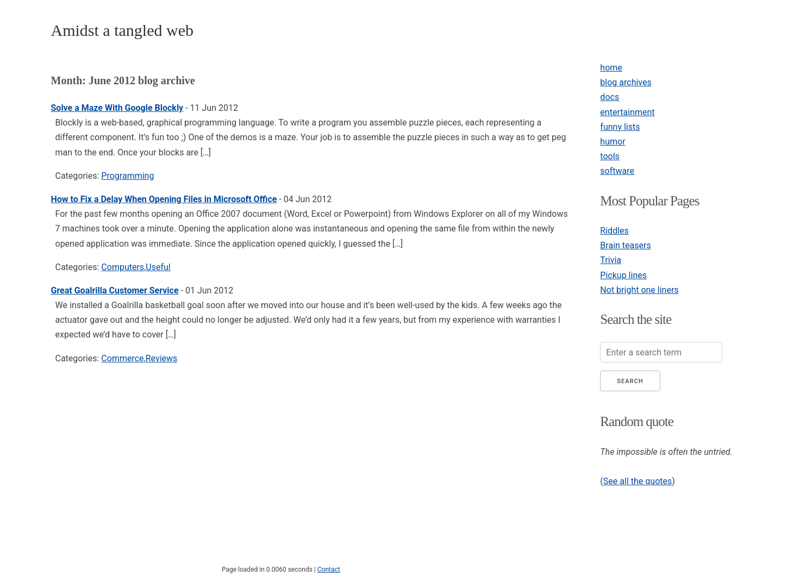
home (611, 67)
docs (609, 97)
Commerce (122, 358)
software (617, 171)
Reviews (162, 358)
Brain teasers (625, 245)
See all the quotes (637, 481)
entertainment (627, 112)
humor (612, 141)
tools (609, 156)
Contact (328, 569)
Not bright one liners (639, 290)
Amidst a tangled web (122, 30)
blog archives (625, 82)
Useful (158, 267)
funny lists (620, 127)
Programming (127, 176)
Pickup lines (623, 275)
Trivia (610, 260)
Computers (122, 267)
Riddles (614, 231)
